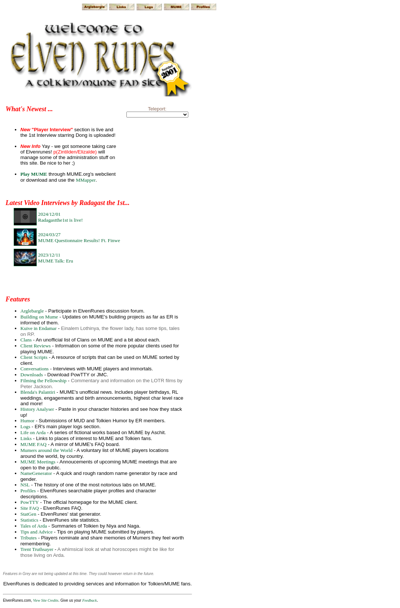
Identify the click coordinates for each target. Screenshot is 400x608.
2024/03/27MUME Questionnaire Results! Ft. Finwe (79, 237)
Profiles (28, 490)
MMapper (86, 180)
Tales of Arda (33, 526)
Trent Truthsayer (36, 549)
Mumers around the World (46, 450)
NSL (25, 485)
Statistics (29, 520)
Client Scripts (33, 357)
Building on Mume (39, 317)
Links (26, 438)
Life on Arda (33, 432)
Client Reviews (35, 345)
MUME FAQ (33, 444)
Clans (26, 340)
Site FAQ (29, 508)
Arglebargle (32, 311)
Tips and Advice (36, 532)
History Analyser (37, 409)
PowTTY (29, 502)
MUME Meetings (37, 462)
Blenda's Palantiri (37, 392)
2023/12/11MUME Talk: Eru (55, 258)
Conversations (34, 368)
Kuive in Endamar (38, 328)
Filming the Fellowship (43, 380)
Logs (25, 426)
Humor (27, 420)
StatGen (28, 514)
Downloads (31, 374)
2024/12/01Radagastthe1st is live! (60, 217)
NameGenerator (36, 473)
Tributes (28, 538)
